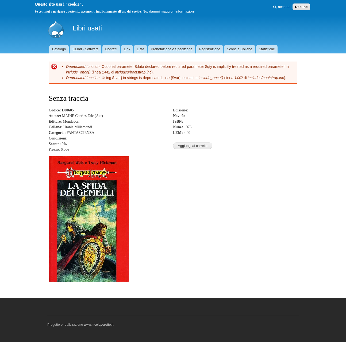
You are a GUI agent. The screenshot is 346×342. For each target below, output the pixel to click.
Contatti (111, 49)
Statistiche (267, 49)
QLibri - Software (85, 49)
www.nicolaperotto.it (99, 325)
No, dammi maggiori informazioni (169, 11)
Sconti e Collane (239, 49)
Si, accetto (281, 7)
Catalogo (59, 49)
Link (127, 49)
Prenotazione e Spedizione (171, 49)
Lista (140, 49)
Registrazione (209, 49)
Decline (301, 7)
